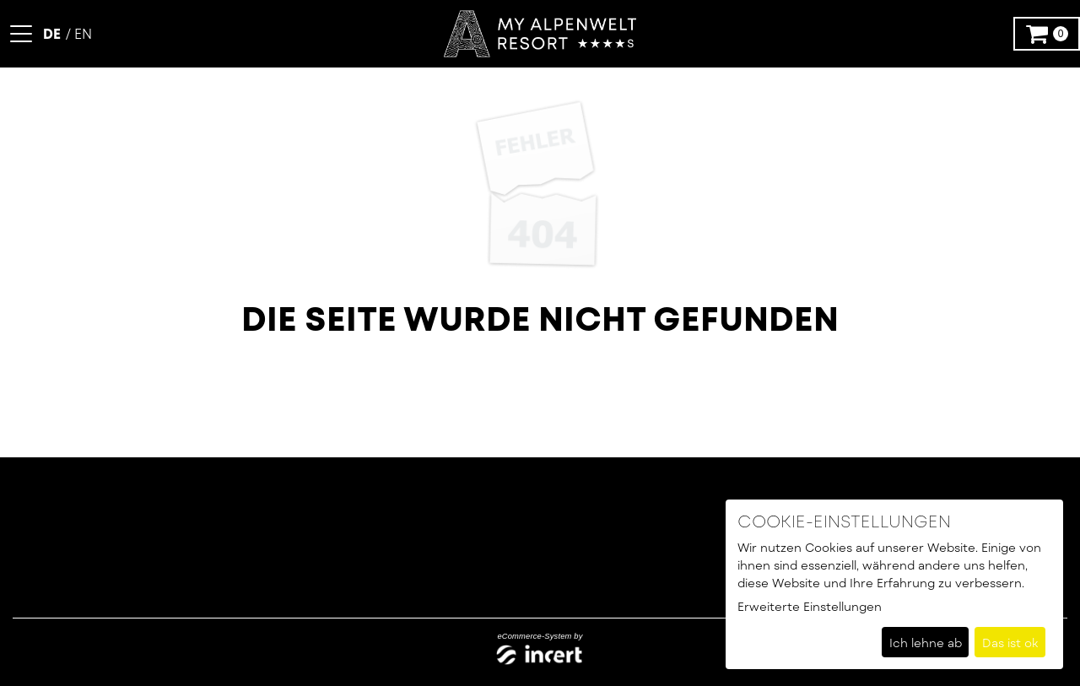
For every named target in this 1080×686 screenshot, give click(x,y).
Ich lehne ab (925, 642)
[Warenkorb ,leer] (1046, 34)
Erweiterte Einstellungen (809, 606)
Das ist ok (1010, 642)
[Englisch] (79, 33)
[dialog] (894, 584)
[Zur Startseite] (540, 34)
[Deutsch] (53, 33)
